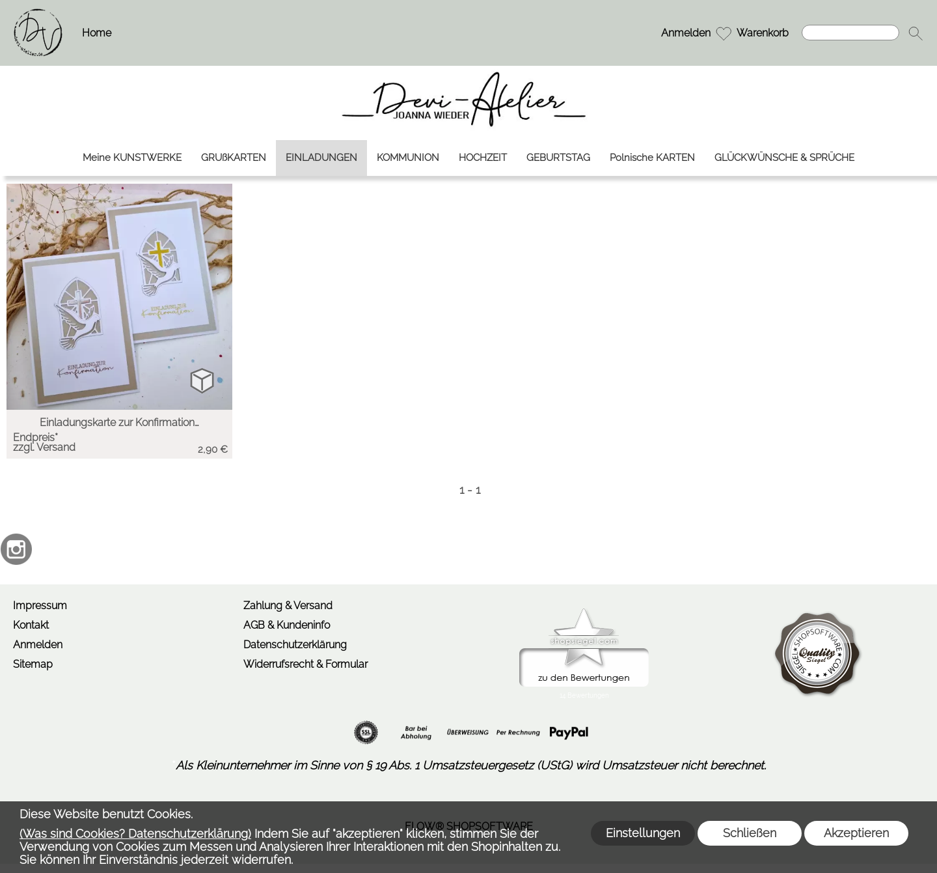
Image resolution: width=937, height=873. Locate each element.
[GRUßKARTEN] (233, 158)
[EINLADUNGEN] (321, 158)
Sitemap (33, 664)
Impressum (40, 605)
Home (96, 33)
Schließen (749, 833)
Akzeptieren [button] (856, 833)
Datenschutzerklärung (295, 644)
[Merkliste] (723, 33)
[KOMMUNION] (408, 158)
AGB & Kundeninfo (286, 625)
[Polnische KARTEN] (652, 158)
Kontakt (31, 625)
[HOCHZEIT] (483, 158)
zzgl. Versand (44, 447)
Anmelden (686, 33)
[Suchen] (850, 32)
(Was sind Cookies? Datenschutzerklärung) (135, 833)
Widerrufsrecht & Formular (305, 664)
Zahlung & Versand (288, 605)
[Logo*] (37, 13)
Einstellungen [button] (643, 833)
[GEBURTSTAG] (558, 158)
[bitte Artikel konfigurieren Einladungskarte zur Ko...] (202, 380)
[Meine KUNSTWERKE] (132, 158)
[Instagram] (16, 549)
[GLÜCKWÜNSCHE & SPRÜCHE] (784, 158)
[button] (915, 33)
